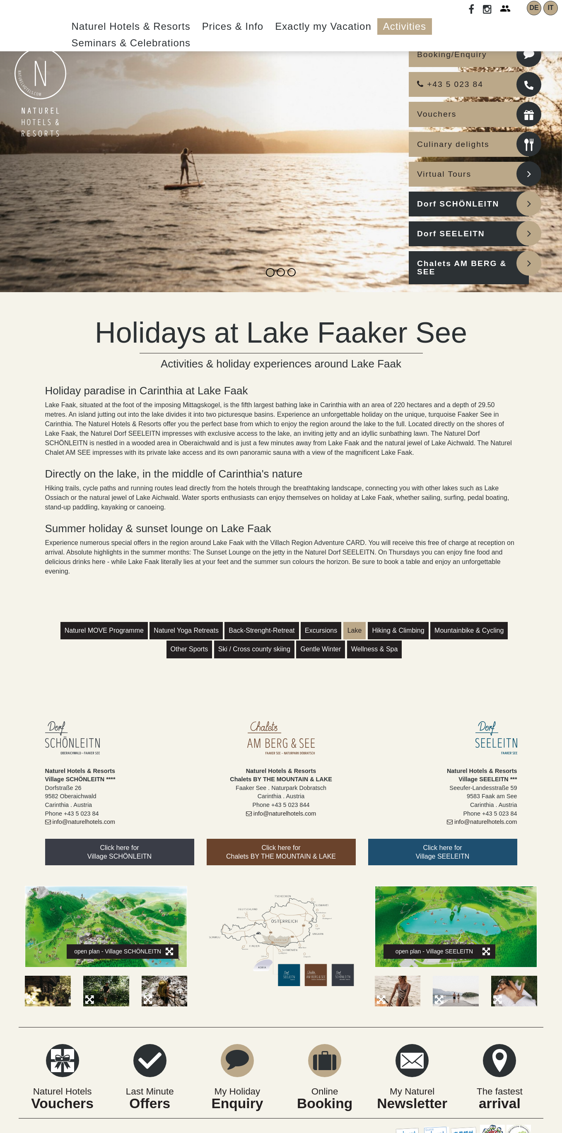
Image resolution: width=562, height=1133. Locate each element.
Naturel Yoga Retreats (186, 630)
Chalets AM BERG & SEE (462, 267)
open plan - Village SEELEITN (443, 951)
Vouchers (436, 114)
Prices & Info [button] (233, 26)
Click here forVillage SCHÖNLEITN (119, 852)
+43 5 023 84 (450, 84)
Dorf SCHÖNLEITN (458, 204)
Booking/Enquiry (452, 54)
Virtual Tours (444, 174)
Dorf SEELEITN (451, 234)
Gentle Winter (320, 649)
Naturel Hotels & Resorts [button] (131, 26)
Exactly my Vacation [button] (323, 26)
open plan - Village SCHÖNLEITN (123, 951)
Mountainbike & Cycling (469, 630)
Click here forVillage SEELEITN (443, 852)
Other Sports (189, 649)
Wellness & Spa (374, 649)
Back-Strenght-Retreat (261, 630)
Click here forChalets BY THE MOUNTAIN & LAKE (281, 852)
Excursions (321, 630)
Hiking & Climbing (398, 630)
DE (533, 7)
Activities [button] (404, 26)
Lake (354, 630)
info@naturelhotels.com (80, 822)
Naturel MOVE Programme (104, 630)
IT (550, 7)
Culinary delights (453, 144)
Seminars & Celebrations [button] (131, 42)
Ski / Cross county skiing (254, 649)
